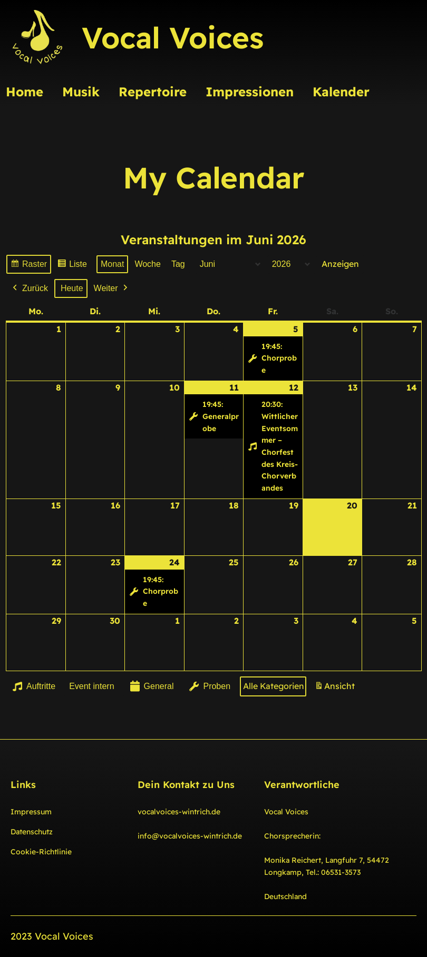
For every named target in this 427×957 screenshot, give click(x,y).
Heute (72, 288)
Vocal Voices (173, 37)
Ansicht (336, 688)
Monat (112, 264)
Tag (178, 264)
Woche (147, 264)
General (150, 686)
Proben (208, 686)
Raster (28, 265)
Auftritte (33, 686)
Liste (72, 265)
